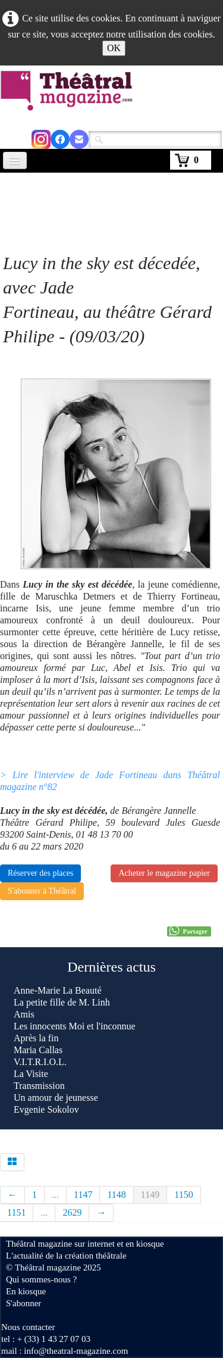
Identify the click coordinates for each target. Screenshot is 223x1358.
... (55, 1195)
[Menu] (15, 160)
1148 (116, 1195)
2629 (71, 1212)
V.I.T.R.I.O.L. (40, 1062)
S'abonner (23, 1303)
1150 (183, 1195)
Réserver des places (40, 873)
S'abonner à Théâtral (42, 890)
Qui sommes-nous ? (41, 1279)
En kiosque (26, 1291)
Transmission (39, 1086)
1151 (16, 1212)
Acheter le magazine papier (164, 873)
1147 (83, 1195)
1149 (150, 1195)
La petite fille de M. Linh (62, 1002)
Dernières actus (111, 967)
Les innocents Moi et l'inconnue (75, 1026)
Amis (25, 1014)
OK (114, 48)
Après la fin (36, 1038)
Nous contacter (28, 1327)
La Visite (32, 1074)
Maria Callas (38, 1050)
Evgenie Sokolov (46, 1109)
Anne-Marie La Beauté (57, 990)
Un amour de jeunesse (56, 1097)
